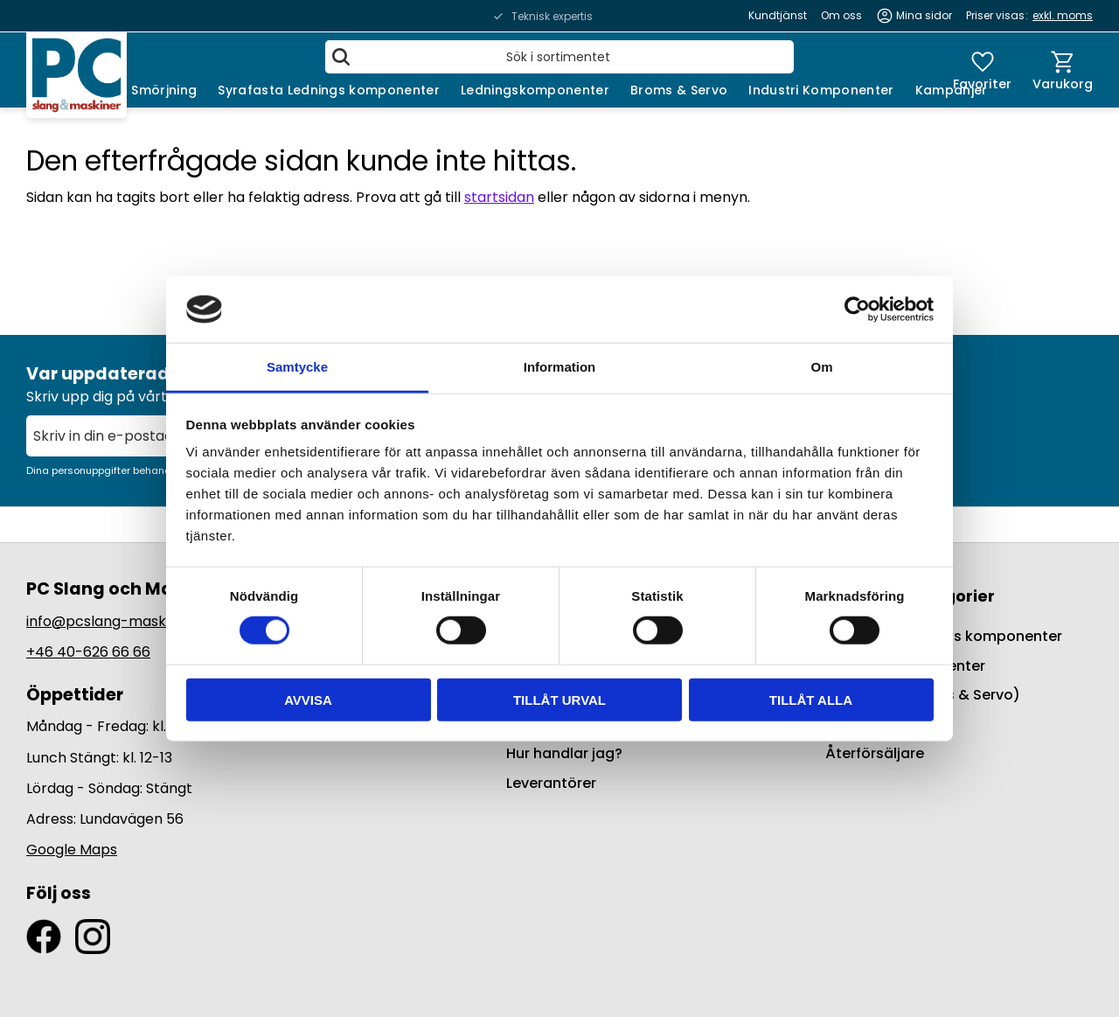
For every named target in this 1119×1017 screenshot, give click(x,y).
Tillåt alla (810, 699)
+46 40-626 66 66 (88, 652)
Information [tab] (560, 366)
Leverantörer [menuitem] (551, 783)
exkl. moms (1062, 15)
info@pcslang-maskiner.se (118, 621)
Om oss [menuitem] (841, 15)
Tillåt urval (559, 699)
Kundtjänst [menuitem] (777, 15)
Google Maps (71, 849)
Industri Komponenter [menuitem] (820, 90)
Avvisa (308, 699)
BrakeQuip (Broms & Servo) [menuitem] (922, 695)
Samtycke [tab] (297, 366)
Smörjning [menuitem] (164, 90)
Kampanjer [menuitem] (951, 90)
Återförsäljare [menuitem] (874, 753)
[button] (982, 70)
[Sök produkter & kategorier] (559, 56)
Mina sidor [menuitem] (924, 15)
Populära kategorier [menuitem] (910, 596)
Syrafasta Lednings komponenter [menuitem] (329, 90)
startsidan (499, 197)
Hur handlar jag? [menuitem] (564, 753)
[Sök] (341, 56)
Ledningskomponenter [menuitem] (535, 90)
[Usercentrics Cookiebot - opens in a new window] (857, 309)
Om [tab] (821, 366)
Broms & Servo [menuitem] (678, 90)
